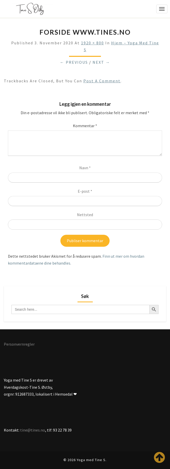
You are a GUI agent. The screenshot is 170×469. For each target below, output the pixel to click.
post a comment (102, 80)
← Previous (74, 62)
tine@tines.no (32, 430)
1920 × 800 (92, 42)
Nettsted (85, 214)
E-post (85, 191)
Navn (85, 167)
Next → (101, 62)
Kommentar (85, 125)
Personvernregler (19, 344)
